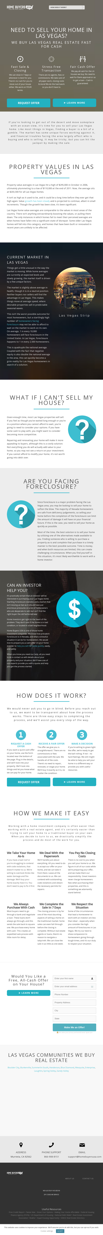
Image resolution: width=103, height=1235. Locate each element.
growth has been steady (37, 201)
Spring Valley (49, 1070)
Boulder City (13, 1067)
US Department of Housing (42, 1215)
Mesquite (79, 1067)
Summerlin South (40, 1067)
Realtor (32, 1218)
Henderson (54, 1067)
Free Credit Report (16, 1212)
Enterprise (90, 1067)
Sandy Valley (63, 1070)
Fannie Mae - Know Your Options (39, 1212)
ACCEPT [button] (60, 1231)
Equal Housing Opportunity (48, 1218)
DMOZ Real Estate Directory (73, 1218)
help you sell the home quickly (30, 646)
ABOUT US (69, 1178)
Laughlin (38, 1070)
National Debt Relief (63, 1215)
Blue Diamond (67, 1067)
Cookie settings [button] (47, 1231)
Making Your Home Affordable (67, 1212)
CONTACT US (87, 1178)
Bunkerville (25, 1067)
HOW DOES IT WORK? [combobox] (58, 7)
